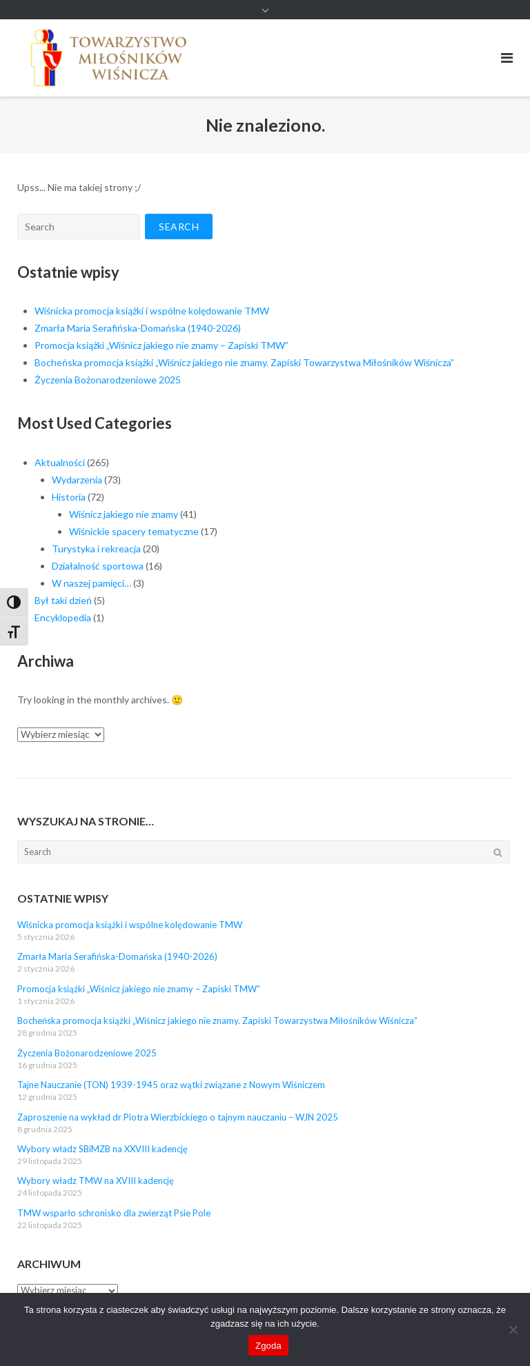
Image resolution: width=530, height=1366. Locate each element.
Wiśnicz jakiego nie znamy (123, 514)
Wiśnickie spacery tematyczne (134, 531)
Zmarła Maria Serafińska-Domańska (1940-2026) (138, 328)
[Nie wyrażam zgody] (513, 1329)
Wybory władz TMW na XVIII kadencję (95, 1180)
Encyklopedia (63, 617)
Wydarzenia (77, 479)
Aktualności (60, 462)
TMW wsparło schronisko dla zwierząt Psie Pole (113, 1212)
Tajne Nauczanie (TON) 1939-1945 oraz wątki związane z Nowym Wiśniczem (171, 1084)
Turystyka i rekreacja (96, 548)
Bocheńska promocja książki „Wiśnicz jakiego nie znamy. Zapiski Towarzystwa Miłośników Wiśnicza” (244, 362)
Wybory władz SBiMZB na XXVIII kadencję (102, 1148)
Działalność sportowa (98, 566)
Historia (69, 497)
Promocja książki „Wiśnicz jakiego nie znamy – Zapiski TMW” (161, 345)
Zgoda (268, 1345)
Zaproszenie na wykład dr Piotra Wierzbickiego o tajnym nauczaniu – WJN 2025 (177, 1117)
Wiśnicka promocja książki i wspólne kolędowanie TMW (152, 311)
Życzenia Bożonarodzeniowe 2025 (108, 379)
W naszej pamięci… (91, 583)
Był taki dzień (63, 600)
